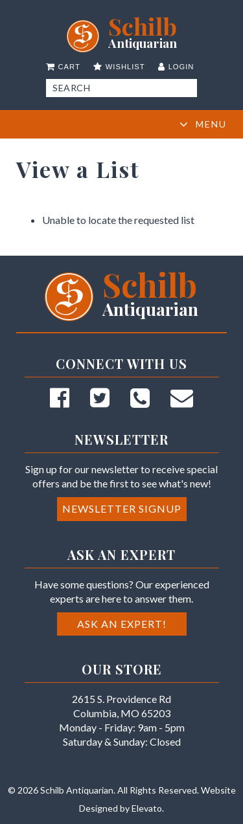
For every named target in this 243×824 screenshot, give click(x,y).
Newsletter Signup (121, 508)
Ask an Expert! (122, 624)
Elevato (147, 808)
